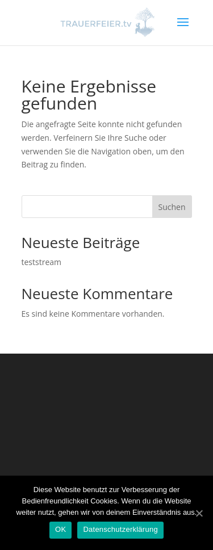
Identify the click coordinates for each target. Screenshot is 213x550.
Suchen (171, 206)
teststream (42, 262)
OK (60, 529)
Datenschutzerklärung (120, 529)
